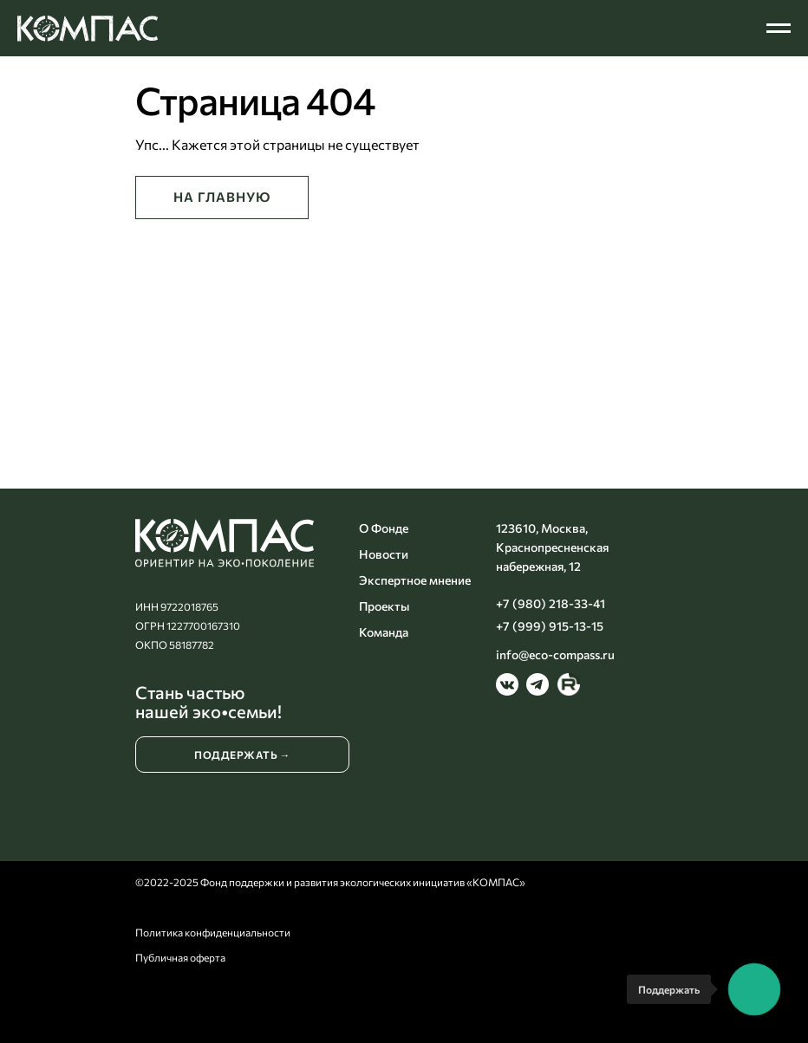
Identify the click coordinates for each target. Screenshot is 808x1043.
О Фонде (383, 528)
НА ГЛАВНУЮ (221, 196)
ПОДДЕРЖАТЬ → (242, 754)
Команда (383, 632)
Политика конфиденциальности (212, 932)
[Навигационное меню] (778, 28)
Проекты (384, 606)
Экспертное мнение (415, 580)
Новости (383, 554)
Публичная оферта (180, 957)
